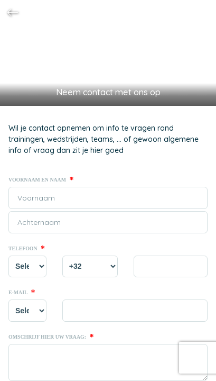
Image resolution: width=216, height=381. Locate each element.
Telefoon (26, 248)
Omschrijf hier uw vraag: (50, 337)
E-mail (21, 292)
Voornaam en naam (40, 180)
